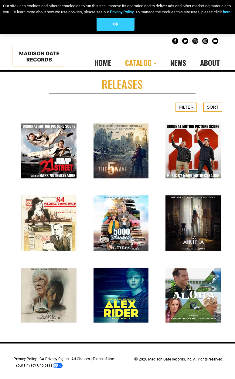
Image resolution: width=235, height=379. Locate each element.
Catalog (140, 62)
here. (227, 12)
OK (115, 24)
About (210, 62)
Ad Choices (80, 359)
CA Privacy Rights (54, 359)
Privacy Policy (122, 12)
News (178, 62)
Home (102, 62)
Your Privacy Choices (32, 365)
